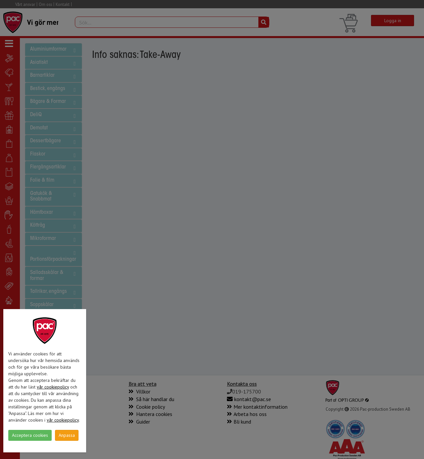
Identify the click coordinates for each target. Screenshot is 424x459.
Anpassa (67, 435)
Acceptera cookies (30, 435)
